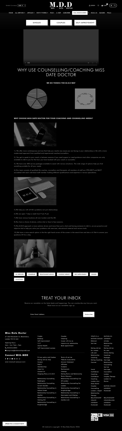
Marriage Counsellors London (108, 372)
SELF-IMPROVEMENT (85, 23)
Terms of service (66, 357)
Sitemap (64, 371)
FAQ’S (52, 13)
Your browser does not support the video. (61, 48)
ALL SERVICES (20, 13)
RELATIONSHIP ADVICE (47, 274)
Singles (40, 336)
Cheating (64, 338)
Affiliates (64, 364)
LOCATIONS (19, 279)
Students (64, 367)
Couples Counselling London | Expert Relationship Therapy (96, 390)
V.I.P (39, 343)
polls (109, 13)
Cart (104, 5)
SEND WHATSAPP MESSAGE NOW (15, 362)
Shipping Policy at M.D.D (46, 374)
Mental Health (42, 346)
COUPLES (61, 23)
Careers (40, 362)
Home (11, 13)
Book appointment (67, 346)
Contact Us (41, 371)
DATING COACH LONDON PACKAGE (109, 388)
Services (94, 343)
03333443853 (11, 348)
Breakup (40, 338)
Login (92, 5)
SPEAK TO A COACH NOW (14, 424)
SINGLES (37, 23)
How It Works (42, 13)
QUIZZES (102, 13)
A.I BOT (58, 13)
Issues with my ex (67, 341)
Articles (106, 341)
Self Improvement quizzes (46, 348)
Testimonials (65, 369)
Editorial (94, 341)
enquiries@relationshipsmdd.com (17, 350)
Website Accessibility (68, 359)
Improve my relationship (69, 343)
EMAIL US (94, 13)
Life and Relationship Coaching (95, 355)
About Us (41, 369)
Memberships (42, 367)
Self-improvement (44, 341)
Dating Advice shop (44, 359)
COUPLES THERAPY (64, 274)
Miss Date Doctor (69, 427)
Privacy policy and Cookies (47, 357)
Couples (64, 336)
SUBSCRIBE (66, 13)
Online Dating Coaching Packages (109, 355)
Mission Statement (67, 362)
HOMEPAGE (31, 274)
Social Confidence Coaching (95, 372)
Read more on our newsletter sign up (61, 305)
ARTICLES (30, 13)
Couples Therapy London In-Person (109, 379)
